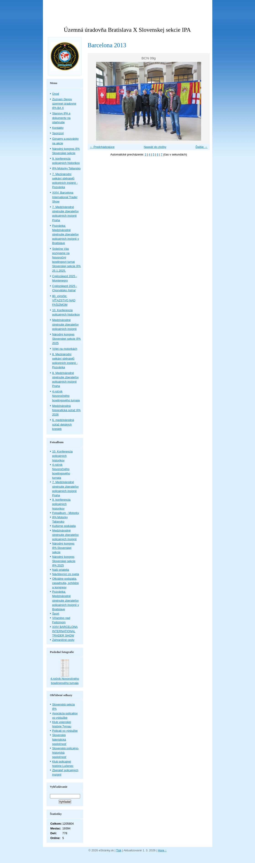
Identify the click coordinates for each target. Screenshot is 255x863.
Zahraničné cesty (63, 640)
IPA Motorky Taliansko (66, 168)
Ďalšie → (202, 147)
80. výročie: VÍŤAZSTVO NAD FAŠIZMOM (64, 300)
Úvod (55, 93)
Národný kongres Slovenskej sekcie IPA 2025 (66, 339)
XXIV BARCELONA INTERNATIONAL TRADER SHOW (65, 631)
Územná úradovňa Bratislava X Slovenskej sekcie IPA (127, 29)
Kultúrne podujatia (64, 526)
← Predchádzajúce (102, 147)
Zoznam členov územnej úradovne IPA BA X (64, 103)
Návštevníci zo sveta (65, 574)
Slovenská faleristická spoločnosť (59, 739)
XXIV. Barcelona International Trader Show (65, 197)
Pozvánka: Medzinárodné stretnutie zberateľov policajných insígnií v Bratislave (65, 234)
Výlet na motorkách (64, 348)
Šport (55, 613)
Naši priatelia (60, 569)
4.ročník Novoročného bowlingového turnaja (66, 396)
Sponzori (58, 133)
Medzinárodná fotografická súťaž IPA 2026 (66, 410)
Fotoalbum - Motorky (65, 513)
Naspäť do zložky (155, 147)
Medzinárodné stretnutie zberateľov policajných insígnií (65, 324)
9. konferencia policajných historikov (61, 504)
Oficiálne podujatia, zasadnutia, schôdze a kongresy (65, 583)
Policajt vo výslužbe (65, 730)
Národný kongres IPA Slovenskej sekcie (63, 548)
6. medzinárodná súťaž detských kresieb (63, 424)
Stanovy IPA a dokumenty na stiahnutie (61, 118)
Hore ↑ (162, 850)
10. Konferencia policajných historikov (62, 456)
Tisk (118, 850)
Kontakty (58, 127)
